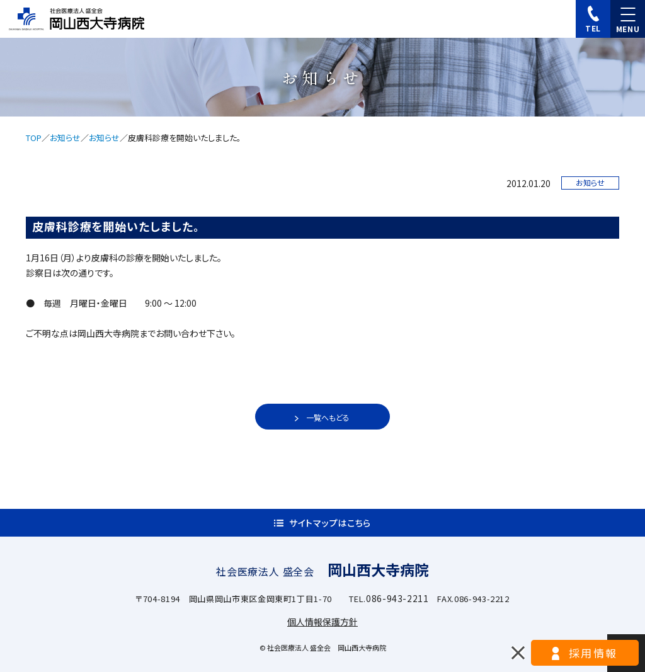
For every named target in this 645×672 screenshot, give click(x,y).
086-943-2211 (397, 598)
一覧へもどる (328, 417)
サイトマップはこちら (330, 522)
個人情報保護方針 (322, 621)
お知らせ (65, 138)
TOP (34, 138)
